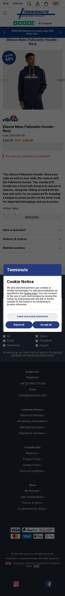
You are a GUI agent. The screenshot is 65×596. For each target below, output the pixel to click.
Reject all (19, 324)
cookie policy (31, 293)
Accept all (46, 324)
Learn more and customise (32, 316)
